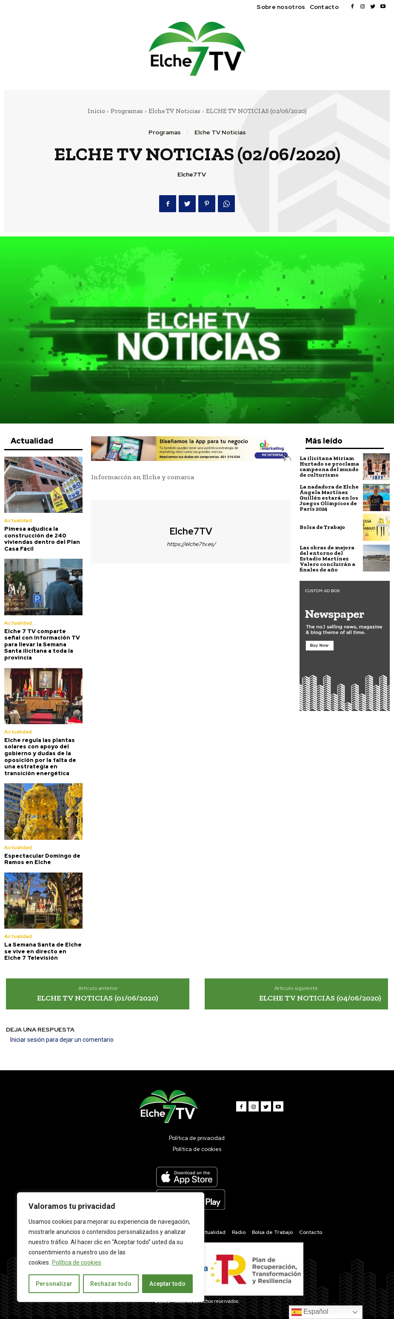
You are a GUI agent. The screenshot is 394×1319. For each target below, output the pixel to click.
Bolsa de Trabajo (322, 527)
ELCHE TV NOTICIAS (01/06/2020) (97, 998)
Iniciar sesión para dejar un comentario (62, 1039)
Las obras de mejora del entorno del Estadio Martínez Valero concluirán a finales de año (327, 558)
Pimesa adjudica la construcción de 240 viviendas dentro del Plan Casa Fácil (42, 538)
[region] (110, 1247)
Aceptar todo (167, 1283)
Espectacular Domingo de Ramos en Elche (42, 859)
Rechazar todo (110, 1283)
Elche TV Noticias (174, 111)
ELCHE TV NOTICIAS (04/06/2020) (320, 998)
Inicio (96, 111)
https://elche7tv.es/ (191, 544)
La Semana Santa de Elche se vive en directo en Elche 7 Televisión (43, 951)
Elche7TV (191, 174)
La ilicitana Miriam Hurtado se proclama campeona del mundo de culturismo (329, 466)
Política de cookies (76, 1262)
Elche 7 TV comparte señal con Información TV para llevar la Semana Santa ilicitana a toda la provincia (42, 644)
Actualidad (18, 520)
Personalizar (54, 1283)
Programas (127, 111)
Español (309, 1312)
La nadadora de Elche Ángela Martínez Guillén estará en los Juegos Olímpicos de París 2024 (329, 497)
